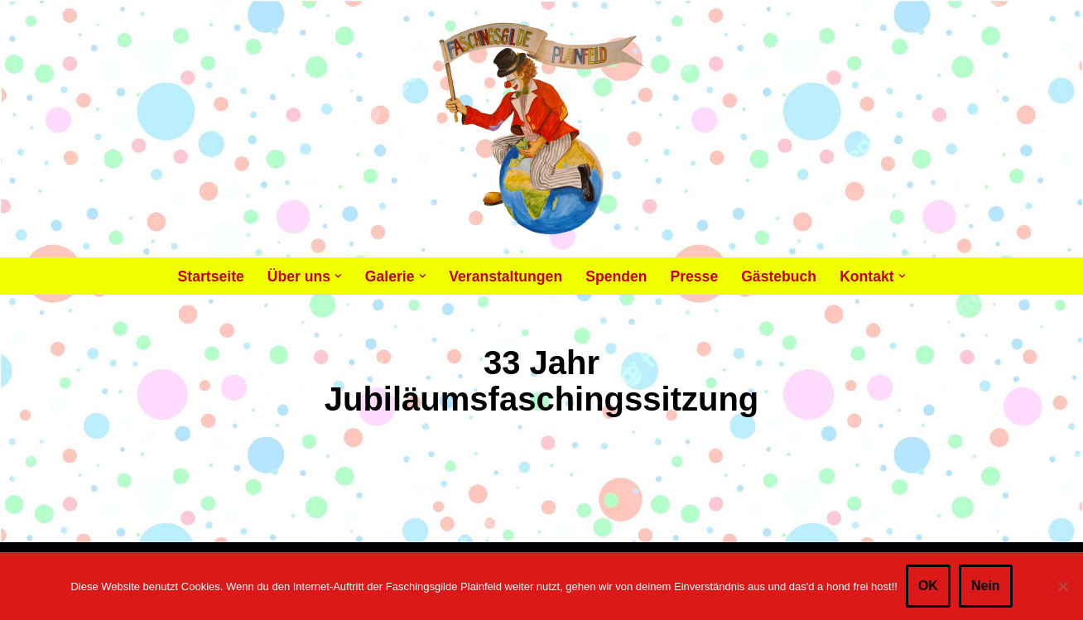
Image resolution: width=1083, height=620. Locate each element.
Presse (694, 276)
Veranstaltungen (505, 276)
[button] (338, 276)
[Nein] (1062, 586)
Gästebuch (778, 276)
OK (928, 586)
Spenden (616, 276)
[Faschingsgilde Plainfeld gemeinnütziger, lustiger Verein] (542, 129)
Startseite (211, 276)
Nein (985, 586)
